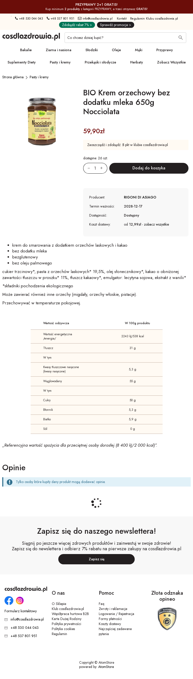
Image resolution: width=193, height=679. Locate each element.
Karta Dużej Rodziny (66, 618)
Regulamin (59, 633)
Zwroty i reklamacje (113, 608)
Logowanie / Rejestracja (116, 613)
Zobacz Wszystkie (171, 62)
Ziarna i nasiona (58, 49)
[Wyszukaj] (181, 38)
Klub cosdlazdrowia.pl (68, 608)
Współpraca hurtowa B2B (70, 613)
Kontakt (122, 18)
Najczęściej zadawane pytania (115, 631)
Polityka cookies (63, 628)
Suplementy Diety (22, 62)
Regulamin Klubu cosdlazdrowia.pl (154, 18)
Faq (101, 603)
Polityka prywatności (66, 623)
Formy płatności (110, 618)
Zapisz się (97, 559)
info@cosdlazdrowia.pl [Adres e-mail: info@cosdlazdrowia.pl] (95, 18)
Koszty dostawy (110, 623)
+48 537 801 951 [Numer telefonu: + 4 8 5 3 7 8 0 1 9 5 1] (60, 18)
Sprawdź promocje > (115, 24)
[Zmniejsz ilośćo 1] (86, 168)
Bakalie (26, 49)
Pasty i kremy (60, 62)
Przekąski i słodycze (100, 62)
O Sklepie (59, 603)
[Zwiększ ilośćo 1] (103, 168)
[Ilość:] (95, 168)
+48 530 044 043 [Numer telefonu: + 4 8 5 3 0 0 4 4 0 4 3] (29, 18)
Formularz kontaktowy (21, 611)
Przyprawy (164, 49)
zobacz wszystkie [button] (156, 224)
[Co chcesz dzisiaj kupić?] (125, 37)
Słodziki (91, 49)
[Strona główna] (13, 77)
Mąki (138, 49)
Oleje (116, 49)
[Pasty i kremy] (39, 77)
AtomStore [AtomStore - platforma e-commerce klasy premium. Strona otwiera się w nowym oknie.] (106, 666)
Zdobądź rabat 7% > (77, 24)
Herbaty (136, 62)
